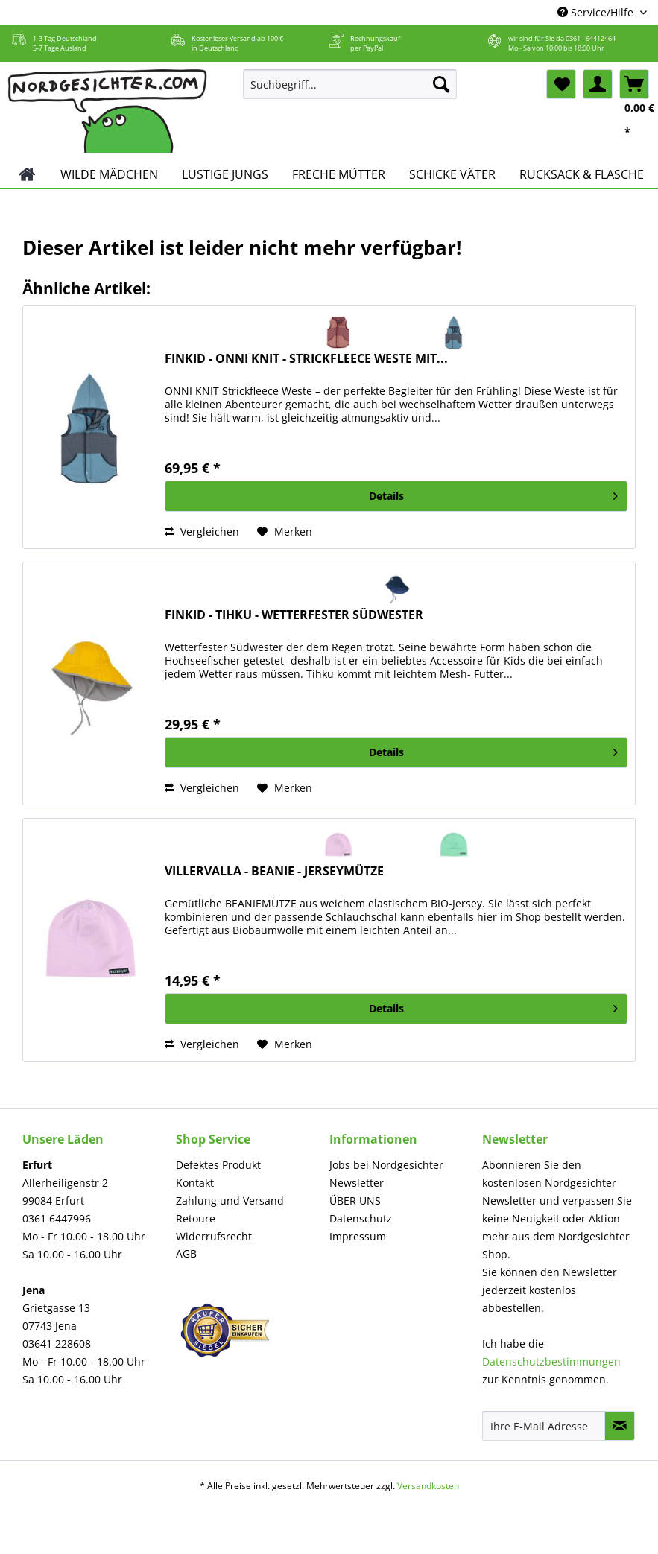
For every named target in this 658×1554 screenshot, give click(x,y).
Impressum (357, 1236)
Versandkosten (428, 1486)
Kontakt (195, 1183)
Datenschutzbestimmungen (551, 1361)
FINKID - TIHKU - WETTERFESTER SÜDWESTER (294, 615)
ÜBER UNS (355, 1200)
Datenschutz (360, 1218)
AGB (186, 1253)
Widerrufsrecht (214, 1236)
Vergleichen (202, 531)
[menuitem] (350, 91)
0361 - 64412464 (591, 38)
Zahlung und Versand (230, 1200)
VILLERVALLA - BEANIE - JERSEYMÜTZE (274, 871)
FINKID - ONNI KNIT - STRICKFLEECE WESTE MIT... (306, 359)
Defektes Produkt (218, 1165)
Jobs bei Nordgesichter (386, 1165)
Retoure (195, 1218)
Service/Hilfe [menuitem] (596, 12)
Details (493, 493)
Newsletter (356, 1183)
